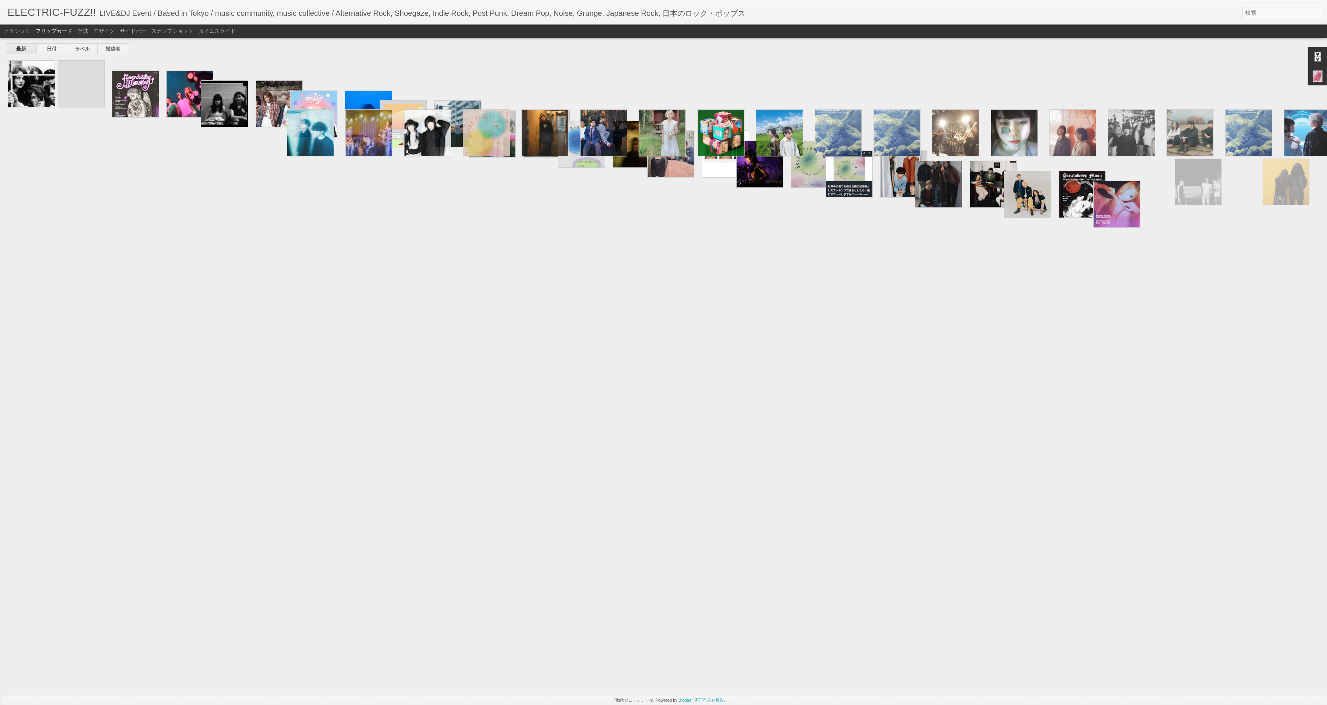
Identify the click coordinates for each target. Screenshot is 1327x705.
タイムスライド (217, 31)
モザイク (104, 31)
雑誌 (83, 31)
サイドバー (133, 31)
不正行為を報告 (709, 700)
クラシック (17, 31)
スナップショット (172, 31)
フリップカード (53, 31)
